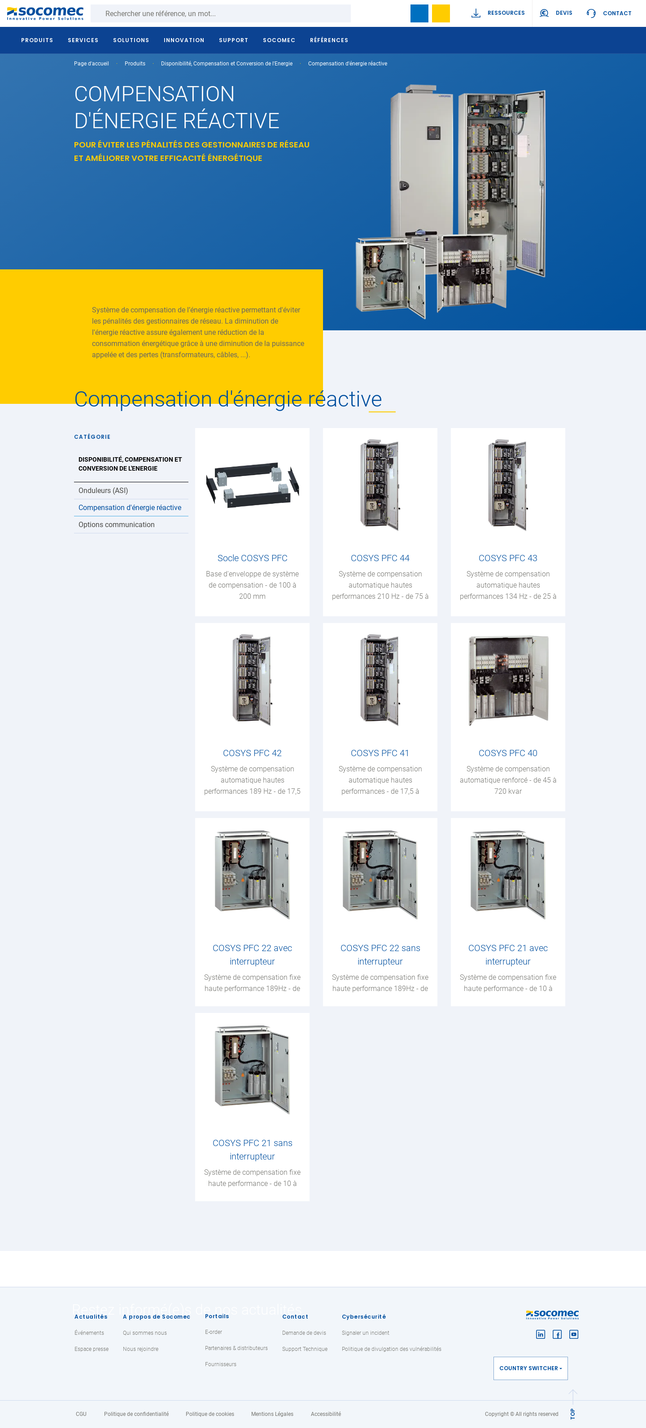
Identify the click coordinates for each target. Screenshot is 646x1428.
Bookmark (419, 13)
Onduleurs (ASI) (103, 490)
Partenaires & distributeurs (236, 1348)
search (398, 13)
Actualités (90, 1316)
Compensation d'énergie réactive (130, 507)
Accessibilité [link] (326, 1414)
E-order (213, 1332)
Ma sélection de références (441, 13)
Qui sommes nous (145, 1333)
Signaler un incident (365, 1333)
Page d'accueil (91, 64)
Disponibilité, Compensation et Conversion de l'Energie (226, 64)
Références (329, 40)
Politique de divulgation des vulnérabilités (391, 1349)
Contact (617, 13)
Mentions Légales (272, 1414)
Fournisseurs (220, 1364)
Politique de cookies (210, 1414)
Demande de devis (304, 1333)
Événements (89, 1333)
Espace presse (91, 1349)
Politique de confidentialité (136, 1414)
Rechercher (360, 13)
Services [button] (83, 40)
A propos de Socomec (157, 1316)
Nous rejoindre (140, 1349)
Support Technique (304, 1349)
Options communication (117, 524)
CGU (81, 1414)
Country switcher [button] (528, 1368)
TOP (572, 1414)
